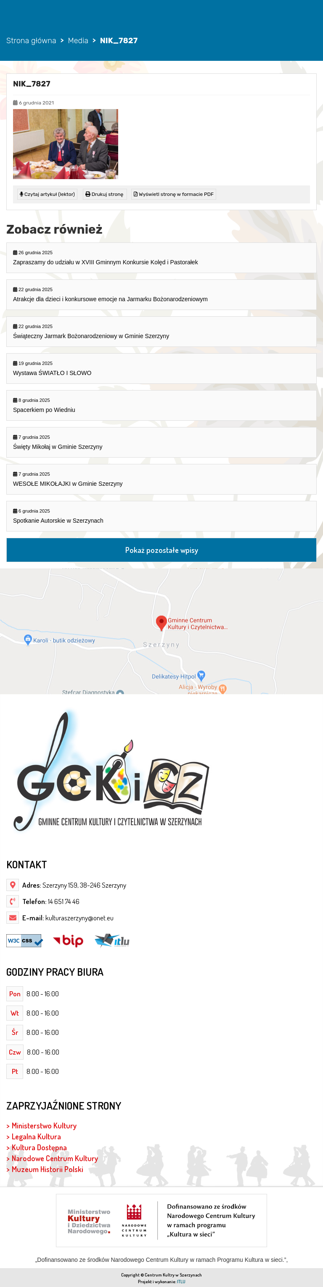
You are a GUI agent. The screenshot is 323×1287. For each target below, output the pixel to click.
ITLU (181, 1281)
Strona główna (31, 40)
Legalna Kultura (36, 1136)
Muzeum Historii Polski (47, 1169)
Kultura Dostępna (39, 1147)
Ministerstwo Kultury (44, 1125)
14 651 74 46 (63, 901)
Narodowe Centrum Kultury (55, 1158)
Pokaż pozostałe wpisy (161, 550)
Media (78, 40)
